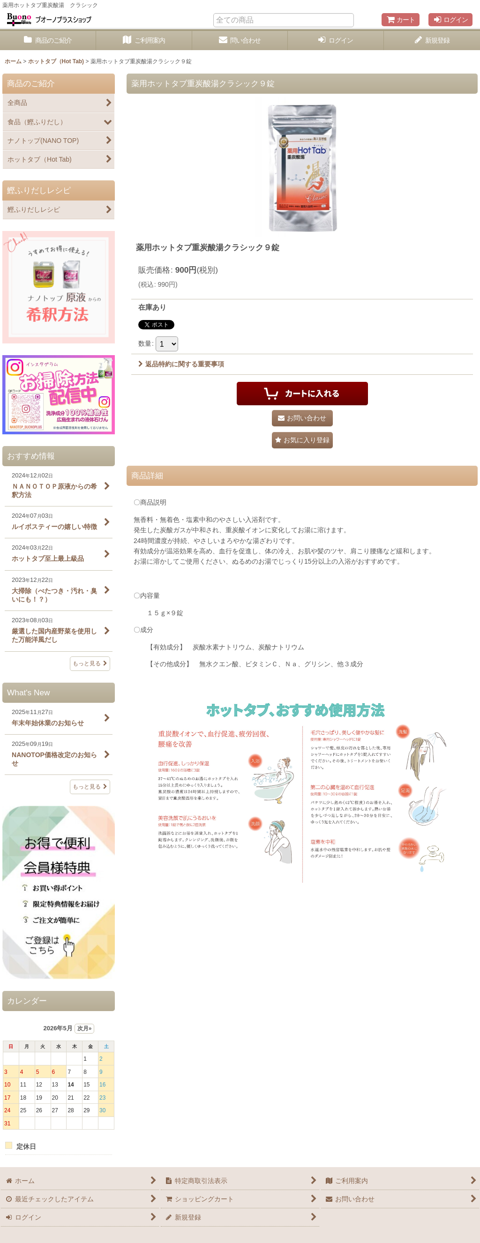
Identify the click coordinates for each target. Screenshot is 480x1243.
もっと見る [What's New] (90, 786)
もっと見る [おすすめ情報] (90, 663)
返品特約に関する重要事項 (181, 364)
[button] (302, 440)
